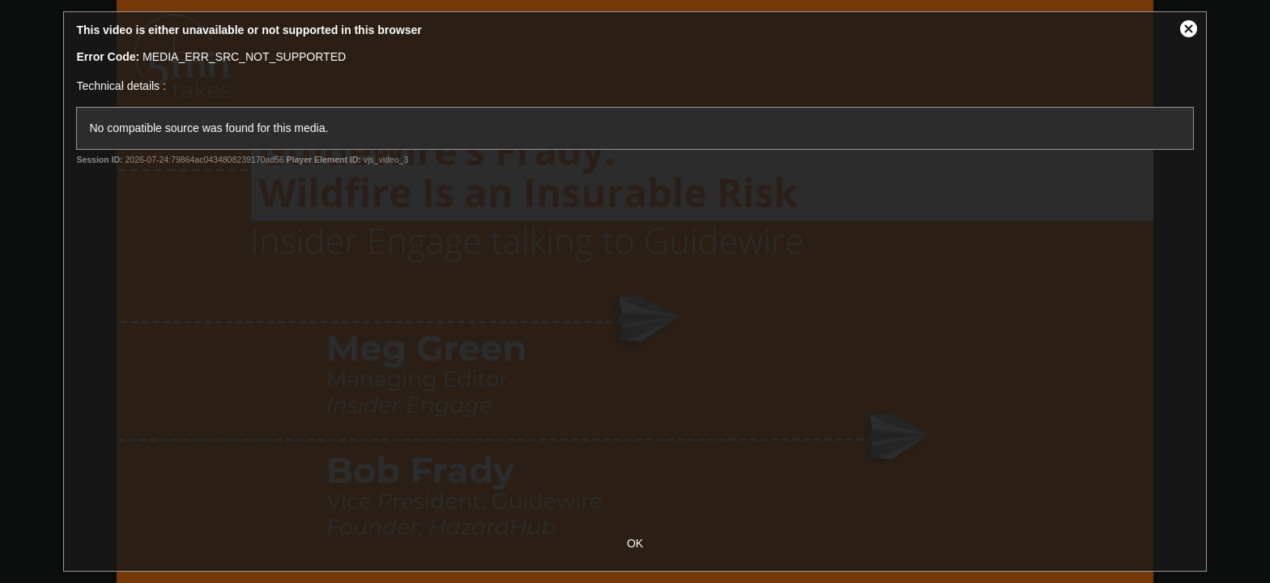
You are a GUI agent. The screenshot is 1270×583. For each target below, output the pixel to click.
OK (635, 543)
